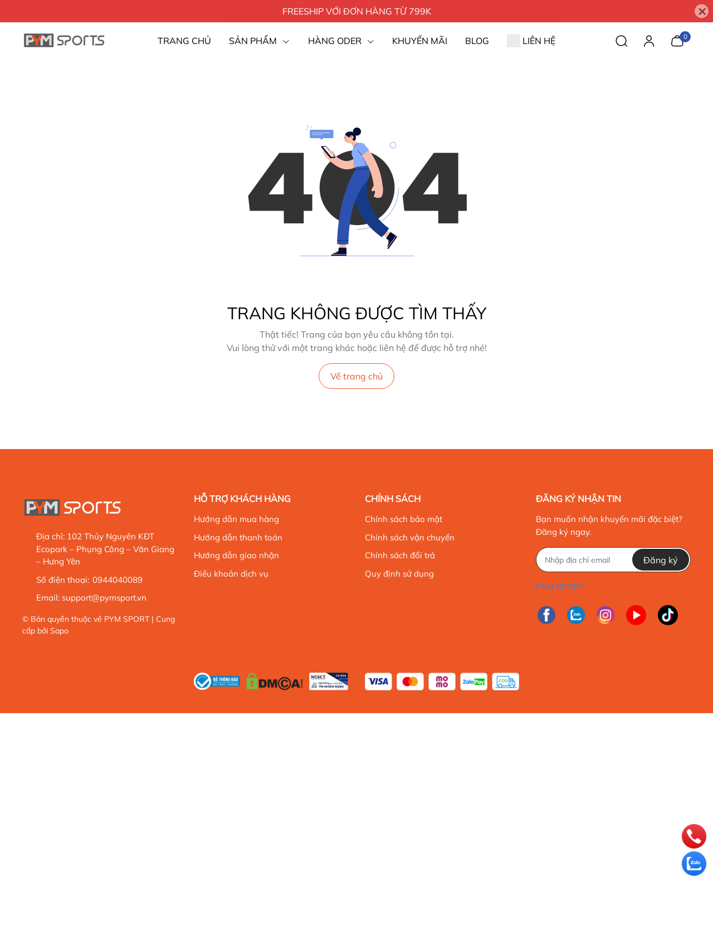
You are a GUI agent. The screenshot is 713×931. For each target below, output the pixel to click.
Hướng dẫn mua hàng (236, 519)
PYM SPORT (126, 619)
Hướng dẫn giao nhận (236, 555)
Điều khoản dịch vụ (231, 573)
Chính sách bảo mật (403, 519)
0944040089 (117, 579)
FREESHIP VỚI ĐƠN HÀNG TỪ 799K (356, 11)
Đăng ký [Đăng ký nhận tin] (660, 560)
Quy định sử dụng (399, 573)
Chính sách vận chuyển (410, 537)
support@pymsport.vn (104, 597)
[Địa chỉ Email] (613, 559)
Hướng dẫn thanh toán (238, 537)
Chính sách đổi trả (400, 555)
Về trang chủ (356, 376)
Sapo (59, 631)
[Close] (702, 11)
